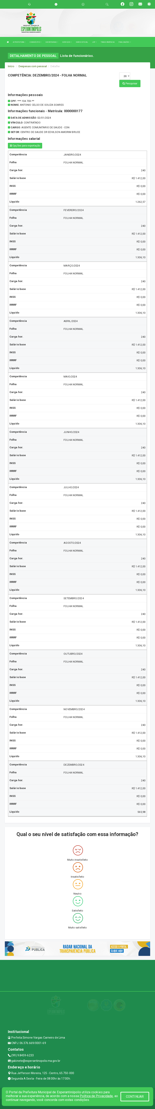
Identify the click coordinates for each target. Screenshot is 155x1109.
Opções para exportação (25, 145)
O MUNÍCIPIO (35, 42)
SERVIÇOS (67, 42)
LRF (94, 42)
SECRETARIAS (51, 42)
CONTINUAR (135, 1097)
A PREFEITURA (19, 42)
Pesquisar (130, 83)
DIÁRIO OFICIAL (82, 42)
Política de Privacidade (96, 1096)
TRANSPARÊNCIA (107, 42)
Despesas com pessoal (33, 66)
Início (11, 66)
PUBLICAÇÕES (124, 42)
